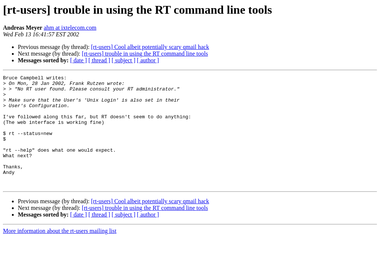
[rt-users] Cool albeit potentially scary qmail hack (150, 47)
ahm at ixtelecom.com (70, 27)
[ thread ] (99, 60)
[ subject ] (123, 60)
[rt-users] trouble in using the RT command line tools (145, 53)
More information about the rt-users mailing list (60, 253)
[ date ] (78, 60)
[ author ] (148, 60)
